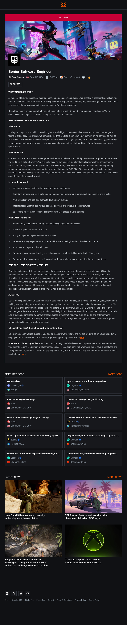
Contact (51, 600)
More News (114, 477)
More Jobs (115, 374)
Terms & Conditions (64, 600)
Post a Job (40, 600)
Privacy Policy (80, 600)
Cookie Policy (94, 600)
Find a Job (29, 600)
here (82, 337)
